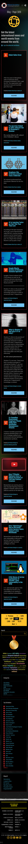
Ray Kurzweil (7, 689)
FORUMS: (10, 830)
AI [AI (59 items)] (7, 653)
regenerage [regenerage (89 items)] (6, 668)
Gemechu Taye (10, 720)
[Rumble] (20, 837)
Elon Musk (6, 690)
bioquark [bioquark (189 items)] (11, 656)
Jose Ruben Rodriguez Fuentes (14, 727)
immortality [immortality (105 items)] (21, 662)
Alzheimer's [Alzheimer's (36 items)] (10, 653)
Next (13, 624)
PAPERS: (16, 827)
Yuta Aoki (8, 737)
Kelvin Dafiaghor (10, 723)
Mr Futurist (6, 783)
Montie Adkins (9, 761)
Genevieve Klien (10, 706)
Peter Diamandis (8, 686)
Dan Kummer (9, 729)
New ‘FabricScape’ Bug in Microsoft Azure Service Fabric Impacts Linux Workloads (16, 529)
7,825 (22, 616)
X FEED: (5, 818)
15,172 (19, 621)
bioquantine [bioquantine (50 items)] (4, 655)
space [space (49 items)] (5, 669)
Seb (7, 755)
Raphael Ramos (10, 745)
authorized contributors (13, 45)
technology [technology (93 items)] (14, 669)
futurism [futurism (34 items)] (17, 659)
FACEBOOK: (4, 811)
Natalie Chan (9, 749)
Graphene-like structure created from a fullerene (15, 174)
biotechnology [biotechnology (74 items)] (22, 656)
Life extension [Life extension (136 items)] (20, 664)
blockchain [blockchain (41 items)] (8, 657)
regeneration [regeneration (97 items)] (13, 668)
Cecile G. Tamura (10, 735)
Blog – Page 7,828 (14, 12)
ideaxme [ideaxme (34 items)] (15, 661)
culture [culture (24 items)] (23, 657)
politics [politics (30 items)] (21, 666)
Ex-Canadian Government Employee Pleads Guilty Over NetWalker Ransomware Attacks (15, 422)
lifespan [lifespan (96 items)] (5, 666)
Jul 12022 (6, 55)
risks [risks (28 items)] (21, 667)
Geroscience (7, 779)
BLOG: (16, 818)
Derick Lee (8, 739)
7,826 (6, 618)
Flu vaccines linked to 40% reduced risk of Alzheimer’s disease (16, 129)
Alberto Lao (9, 741)
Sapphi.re (25, 835)
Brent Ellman (9, 753)
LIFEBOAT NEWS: (18, 811)
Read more (14, 95)
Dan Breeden (9, 714)
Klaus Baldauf (9, 733)
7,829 (21, 618)
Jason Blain (9, 759)
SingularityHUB (7, 789)
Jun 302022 (5, 174)
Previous (10, 616)
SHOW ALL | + (6, 768)
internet (19, 386)
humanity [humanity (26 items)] (12, 661)
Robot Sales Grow (15, 55)
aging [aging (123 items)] (4, 653)
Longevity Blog (7, 781)
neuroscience (6, 143)
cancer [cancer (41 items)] (15, 657)
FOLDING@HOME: (4, 825)
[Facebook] (8, 837)
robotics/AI (19, 91)
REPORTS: (17, 822)
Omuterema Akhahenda (12, 731)
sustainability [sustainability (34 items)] (8, 669)
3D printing (6, 682)
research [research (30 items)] (18, 667)
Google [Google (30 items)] (20, 659)
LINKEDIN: (5, 814)
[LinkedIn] (14, 837)
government (14, 445)
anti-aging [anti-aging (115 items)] (15, 653)
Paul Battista (9, 718)
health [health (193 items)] (23, 659)
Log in (4, 45)
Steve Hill (8, 751)
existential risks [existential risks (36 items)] (6, 659)
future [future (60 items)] (13, 659)
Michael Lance (9, 757)
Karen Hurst (9, 725)
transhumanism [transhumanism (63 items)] (21, 669)
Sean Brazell (9, 747)
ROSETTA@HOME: (8, 827)
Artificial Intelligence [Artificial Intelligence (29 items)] (22, 653)
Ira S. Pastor (9, 763)
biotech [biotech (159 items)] (16, 656)
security (5, 388)
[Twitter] (11, 837)
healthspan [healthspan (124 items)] (7, 662)
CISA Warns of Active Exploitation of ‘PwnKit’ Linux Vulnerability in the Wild (16, 581)
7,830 (8, 621)
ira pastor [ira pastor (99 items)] (13, 664)
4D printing (6, 684)
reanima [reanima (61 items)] (24, 666)
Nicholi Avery (10, 141)
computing (20, 548)
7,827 (11, 618)
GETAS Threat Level (14, 805)
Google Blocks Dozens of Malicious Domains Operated (16, 270)
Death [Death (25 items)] (25, 657)
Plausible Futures (8, 787)
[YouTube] (17, 837)
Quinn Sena (9, 712)
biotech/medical (17, 141)
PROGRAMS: (17, 825)
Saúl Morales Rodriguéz (12, 298)
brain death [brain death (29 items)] (12, 657)
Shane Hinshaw (10, 743)
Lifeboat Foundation (10, 835)
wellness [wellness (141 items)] (14, 672)
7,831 (13, 621)
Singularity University (9, 692)
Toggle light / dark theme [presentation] (26, 5)
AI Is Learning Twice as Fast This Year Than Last (16, 224)
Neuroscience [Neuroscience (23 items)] (17, 666)
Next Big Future (8, 785)
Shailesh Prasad (10, 716)
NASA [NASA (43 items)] (14, 666)
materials (19, 187)
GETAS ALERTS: (18, 814)
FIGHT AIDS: (6, 822)
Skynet (5, 693)
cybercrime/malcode (8, 300)
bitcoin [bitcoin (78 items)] (4, 657)
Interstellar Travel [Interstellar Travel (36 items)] (7, 663)
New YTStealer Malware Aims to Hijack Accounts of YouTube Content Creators (16, 478)
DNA (5, 687)
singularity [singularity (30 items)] (23, 667)
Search (25, 633)
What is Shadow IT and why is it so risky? (15, 331)
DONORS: (9, 820)
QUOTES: (16, 830)
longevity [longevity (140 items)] (10, 666)
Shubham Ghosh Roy (12, 91)
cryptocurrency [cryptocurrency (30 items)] (19, 657)
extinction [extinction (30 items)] (10, 659)
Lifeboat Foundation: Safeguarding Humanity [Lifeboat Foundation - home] (10, 5)
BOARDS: (16, 820)
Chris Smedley (9, 766)
